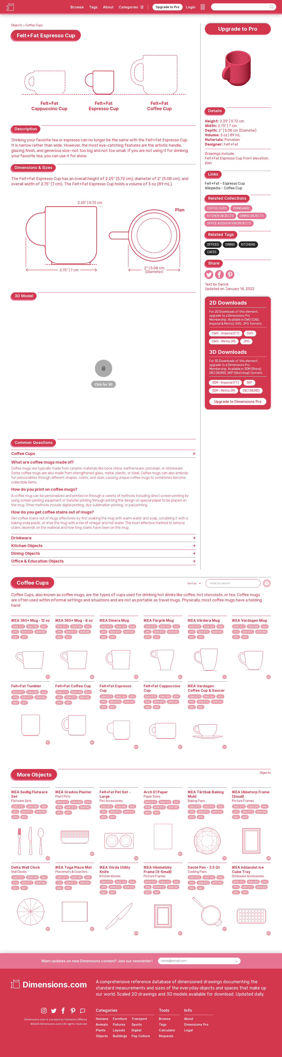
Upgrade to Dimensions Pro (238, 401)
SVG (250, 333)
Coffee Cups (34, 25)
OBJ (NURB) (251, 390)
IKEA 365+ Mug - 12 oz (30, 620)
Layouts (119, 1030)
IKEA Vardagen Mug (249, 620)
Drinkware (241, 208)
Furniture (120, 1019)
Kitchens (248, 244)
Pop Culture (141, 1036)
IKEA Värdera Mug (204, 620)
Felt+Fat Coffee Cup (73, 686)
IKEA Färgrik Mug (159, 620)
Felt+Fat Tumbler (26, 686)
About (108, 7)
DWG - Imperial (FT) (225, 333)
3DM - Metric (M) (223, 390)
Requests (166, 1036)
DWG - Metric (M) (224, 341)
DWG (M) (32, 626)
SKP (249, 383)
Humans (102, 1019)
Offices (213, 244)
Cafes (212, 252)
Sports (137, 1024)
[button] (193, 583)
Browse (77, 7)
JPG (246, 341)
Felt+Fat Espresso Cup (115, 688)
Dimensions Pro (196, 1024)
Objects (16, 25)
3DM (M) (40, 632)
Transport (139, 1019)
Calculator (167, 1030)
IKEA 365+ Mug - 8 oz (74, 620)
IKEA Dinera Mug (114, 620)
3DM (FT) (27, 632)
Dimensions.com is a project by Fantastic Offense (55, 1019)
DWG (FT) (18, 626)
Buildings (120, 1036)
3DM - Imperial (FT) (225, 383)
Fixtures (119, 1024)
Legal (188, 1030)
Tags (93, 7)
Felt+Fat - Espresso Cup (225, 183)
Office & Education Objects (229, 223)
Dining (230, 244)
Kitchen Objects (220, 216)
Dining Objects (252, 216)
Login (190, 7)
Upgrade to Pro (167, 7)
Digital (136, 1030)
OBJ (15, 637)
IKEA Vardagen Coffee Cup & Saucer (206, 688)
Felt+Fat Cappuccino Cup (162, 688)
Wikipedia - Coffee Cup (223, 188)
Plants (101, 1030)
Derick (223, 284)
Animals (102, 1024)
